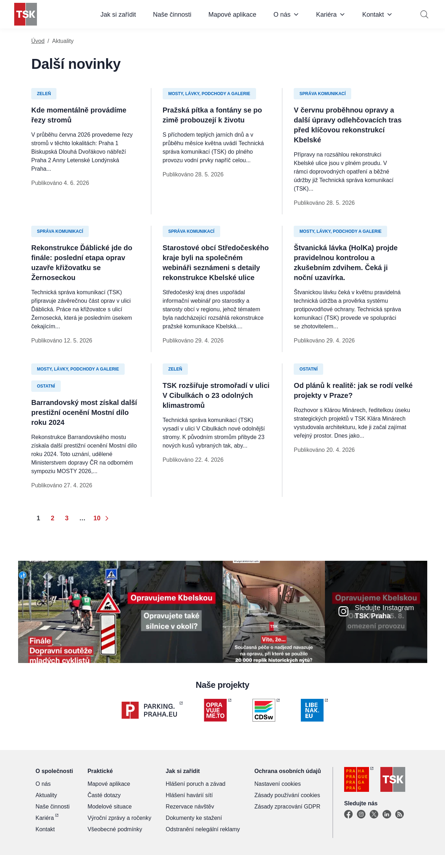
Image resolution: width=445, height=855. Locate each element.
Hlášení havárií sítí (189, 795)
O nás (282, 14)
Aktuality (46, 795)
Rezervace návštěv (190, 807)
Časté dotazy (103, 795)
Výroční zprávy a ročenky (119, 818)
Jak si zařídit (118, 14)
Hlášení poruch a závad (196, 784)
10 (97, 518)
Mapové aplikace (232, 14)
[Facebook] (348, 815)
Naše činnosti (172, 14)
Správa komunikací (322, 93)
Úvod (37, 41)
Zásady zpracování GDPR (287, 807)
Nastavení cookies (277, 784)
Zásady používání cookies (287, 795)
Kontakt (373, 14)
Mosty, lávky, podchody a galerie (209, 93)
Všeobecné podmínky (114, 829)
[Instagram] (361, 815)
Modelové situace (109, 807)
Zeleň (44, 93)
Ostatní (46, 386)
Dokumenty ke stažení (194, 818)
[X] (374, 815)
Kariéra (326, 14)
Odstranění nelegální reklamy (203, 829)
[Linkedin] (386, 815)
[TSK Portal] (399, 815)
